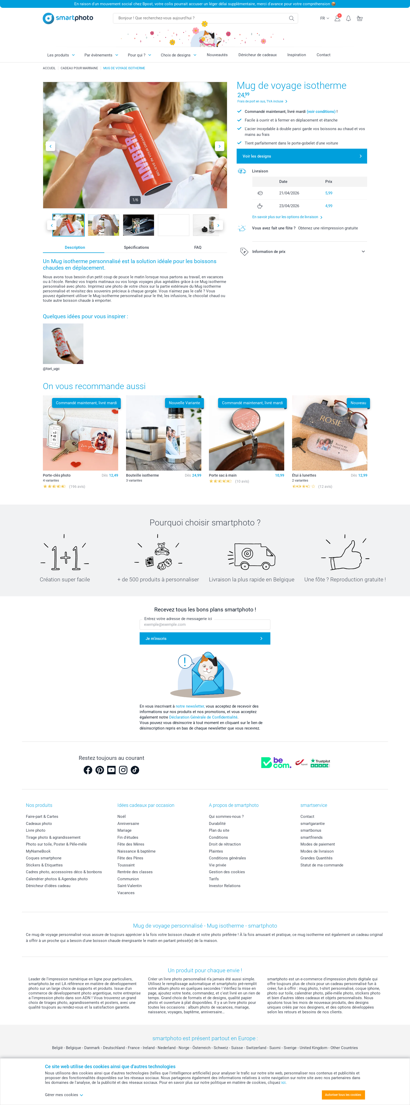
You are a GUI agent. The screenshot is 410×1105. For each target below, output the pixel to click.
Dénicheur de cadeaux (257, 55)
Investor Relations (225, 885)
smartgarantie (312, 823)
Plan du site (219, 830)
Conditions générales (227, 858)
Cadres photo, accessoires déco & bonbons (64, 872)
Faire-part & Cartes (42, 816)
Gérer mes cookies (64, 1094)
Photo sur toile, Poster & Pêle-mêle (56, 844)
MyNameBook (38, 851)
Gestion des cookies (227, 872)
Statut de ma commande (321, 865)
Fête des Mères (130, 844)
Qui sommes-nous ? (226, 816)
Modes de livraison (317, 851)
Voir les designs (257, 156)
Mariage (124, 830)
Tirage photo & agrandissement (53, 837)
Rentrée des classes (135, 872)
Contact (324, 55)
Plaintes (216, 851)
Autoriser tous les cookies (343, 1095)
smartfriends (311, 837)
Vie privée (217, 865)
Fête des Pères (130, 858)
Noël (121, 816)
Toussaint (126, 865)
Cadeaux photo (39, 823)
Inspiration (296, 55)
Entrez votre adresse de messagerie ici (178, 618)
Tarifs (214, 879)
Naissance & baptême (136, 851)
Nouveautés (217, 55)
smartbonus (310, 830)
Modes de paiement (317, 844)
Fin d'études (127, 837)
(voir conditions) (321, 111)
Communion (128, 879)
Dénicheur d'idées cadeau (48, 885)
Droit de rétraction (225, 844)
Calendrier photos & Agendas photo (57, 879)
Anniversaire (128, 823)
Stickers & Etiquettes (44, 865)
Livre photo (35, 830)
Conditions (218, 837)
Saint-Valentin (129, 885)
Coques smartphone (43, 858)
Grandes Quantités (316, 858)
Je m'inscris (156, 638)
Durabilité (217, 823)
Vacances (126, 892)
